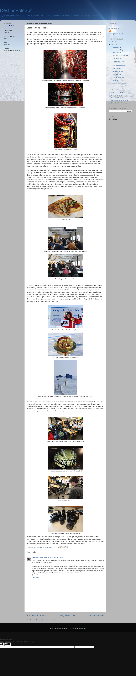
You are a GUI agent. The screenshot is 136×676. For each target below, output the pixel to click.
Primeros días (117, 74)
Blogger (83, 628)
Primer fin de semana (119, 66)
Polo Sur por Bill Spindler (117, 98)
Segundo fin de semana (120, 55)
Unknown (114, 31)
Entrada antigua (96, 615)
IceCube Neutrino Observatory (119, 103)
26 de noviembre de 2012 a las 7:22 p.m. (51, 557)
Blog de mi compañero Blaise (118, 95)
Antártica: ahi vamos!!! (119, 83)
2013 (113, 42)
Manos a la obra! (117, 71)
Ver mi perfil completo (116, 34)
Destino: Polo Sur (118, 77)
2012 (113, 44)
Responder (35, 578)
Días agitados (117, 58)
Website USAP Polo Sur (116, 92)
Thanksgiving (116, 52)
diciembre (116, 47)
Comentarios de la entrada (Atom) (47, 620)
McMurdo (115, 80)
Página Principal (67, 615)
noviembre (116, 50)
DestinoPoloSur (16, 10)
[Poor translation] (7, 644)
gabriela (35, 557)
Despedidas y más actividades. (118, 62)
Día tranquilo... (117, 68)
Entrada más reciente (36, 615)
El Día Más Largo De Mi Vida (118, 100)
